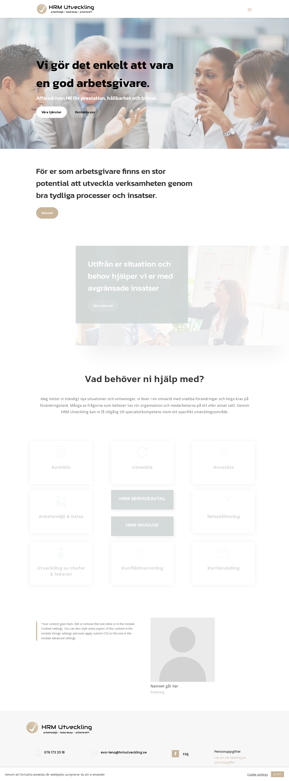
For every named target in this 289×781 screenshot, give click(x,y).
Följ (185, 754)
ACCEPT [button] (277, 774)
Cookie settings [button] (257, 774)
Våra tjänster (51, 112)
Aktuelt (47, 212)
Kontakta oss (85, 112)
